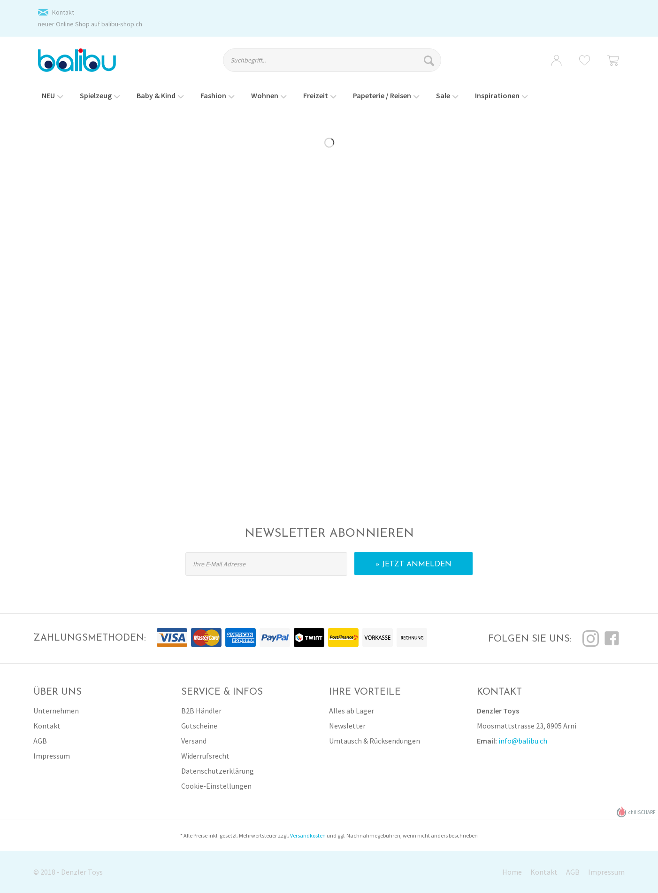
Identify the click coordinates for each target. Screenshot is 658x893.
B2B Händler (201, 710)
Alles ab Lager (351, 710)
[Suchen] (430, 60)
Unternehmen (56, 710)
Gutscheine (199, 725)
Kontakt (63, 12)
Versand (194, 740)
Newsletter (347, 725)
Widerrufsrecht (205, 755)
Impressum (51, 755)
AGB (40, 740)
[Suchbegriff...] (332, 60)
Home (512, 872)
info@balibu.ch (522, 740)
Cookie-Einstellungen (216, 786)
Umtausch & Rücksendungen (374, 740)
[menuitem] (340, 64)
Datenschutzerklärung (217, 771)
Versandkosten (308, 835)
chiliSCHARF (636, 812)
